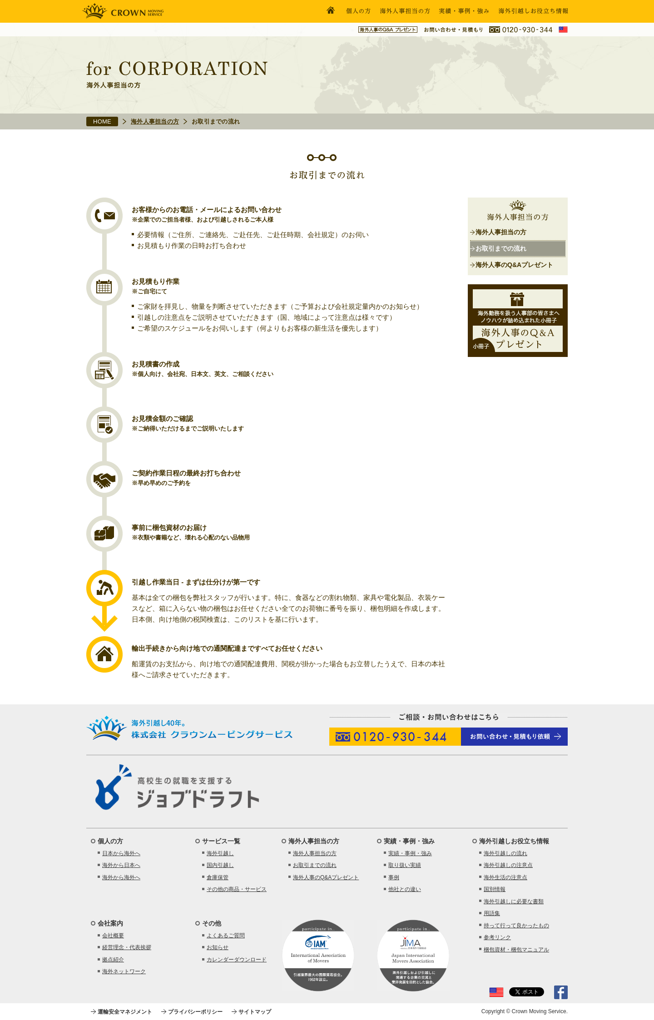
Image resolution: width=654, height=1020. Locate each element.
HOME (102, 121)
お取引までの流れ (501, 248)
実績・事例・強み (410, 853)
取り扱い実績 (404, 865)
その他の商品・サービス (237, 889)
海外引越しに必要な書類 (514, 901)
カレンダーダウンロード (237, 959)
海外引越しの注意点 (508, 865)
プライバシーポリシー (195, 1012)
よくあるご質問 (226, 935)
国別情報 (494, 889)
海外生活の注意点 (505, 877)
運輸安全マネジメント (125, 1012)
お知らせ (217, 947)
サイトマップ (254, 1012)
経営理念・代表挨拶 (126, 947)
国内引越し (220, 865)
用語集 (492, 913)
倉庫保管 (217, 877)
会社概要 (113, 935)
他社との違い (404, 889)
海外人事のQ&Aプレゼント (514, 264)
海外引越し (220, 853)
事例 (393, 877)
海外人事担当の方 (155, 121)
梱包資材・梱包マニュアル (516, 949)
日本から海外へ (121, 853)
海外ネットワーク (124, 971)
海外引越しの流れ (505, 853)
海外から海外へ (121, 877)
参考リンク (497, 937)
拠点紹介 (113, 959)
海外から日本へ (121, 865)
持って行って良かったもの (516, 925)
